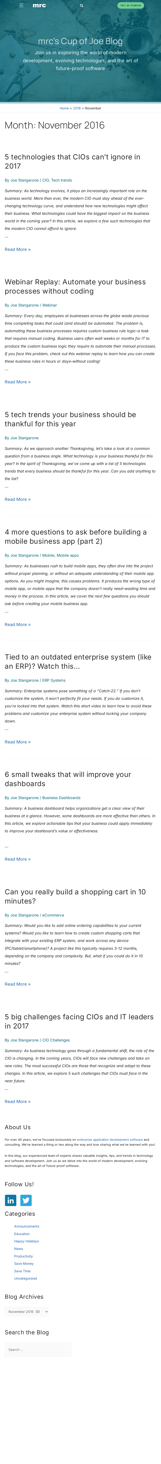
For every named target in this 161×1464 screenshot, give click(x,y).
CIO (45, 180)
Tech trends (61, 180)
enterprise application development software (110, 1139)
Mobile (48, 555)
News (18, 1249)
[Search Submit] (66, 1350)
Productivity (23, 1256)
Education (22, 1234)
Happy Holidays (26, 1241)
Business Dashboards (61, 798)
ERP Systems (53, 680)
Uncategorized (25, 1278)
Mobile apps (68, 555)
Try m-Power (130, 5)
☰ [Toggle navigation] (21, 5)
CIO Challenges (56, 1040)
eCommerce (53, 915)
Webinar (49, 305)
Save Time (22, 1271)
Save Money (24, 1263)
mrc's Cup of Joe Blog (80, 41)
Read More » (17, 249)
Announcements (26, 1226)
